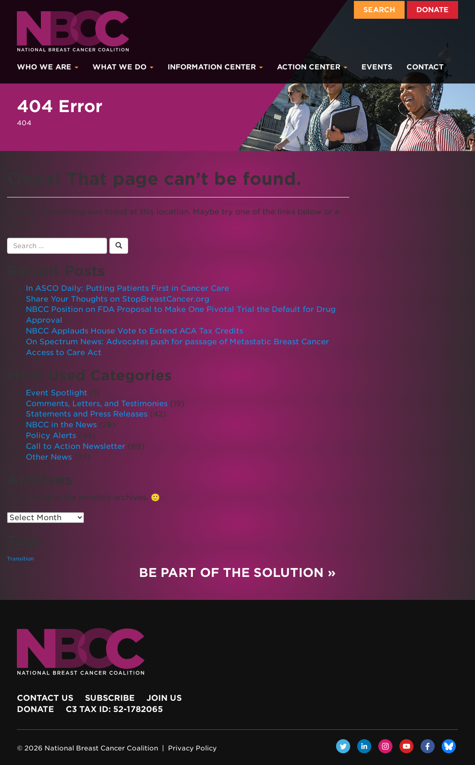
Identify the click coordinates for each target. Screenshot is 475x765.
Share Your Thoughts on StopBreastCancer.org (117, 299)
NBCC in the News (61, 424)
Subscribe (110, 698)
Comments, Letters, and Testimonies (97, 403)
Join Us (164, 698)
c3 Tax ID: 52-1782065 (114, 709)
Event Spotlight (56, 392)
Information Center (215, 67)
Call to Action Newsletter (75, 446)
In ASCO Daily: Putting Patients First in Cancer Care (127, 288)
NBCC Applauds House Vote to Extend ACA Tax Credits (134, 330)
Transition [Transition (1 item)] (20, 559)
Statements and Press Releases (86, 413)
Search (379, 10)
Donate (432, 10)
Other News (49, 457)
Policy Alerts (51, 435)
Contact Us (45, 698)
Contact (425, 67)
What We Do (122, 67)
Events (376, 67)
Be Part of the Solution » (237, 572)
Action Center (312, 67)
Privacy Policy (192, 748)
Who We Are (47, 67)
